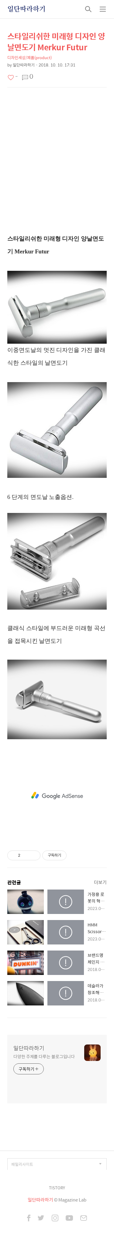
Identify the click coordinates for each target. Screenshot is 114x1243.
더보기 (100, 882)
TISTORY (57, 1187)
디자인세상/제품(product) (29, 57)
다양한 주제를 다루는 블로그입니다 (44, 1056)
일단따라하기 (26, 9)
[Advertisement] (57, 160)
